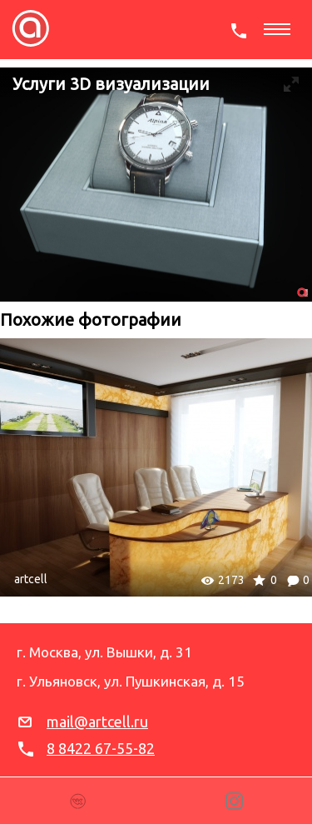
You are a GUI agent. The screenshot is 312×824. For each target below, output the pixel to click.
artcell (30, 579)
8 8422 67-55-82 (101, 748)
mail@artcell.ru (97, 721)
